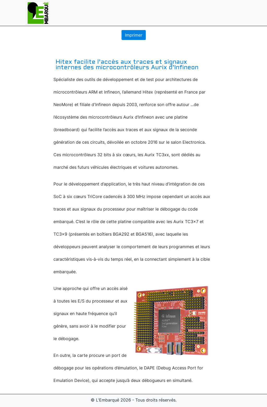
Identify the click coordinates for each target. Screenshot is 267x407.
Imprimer (133, 35)
